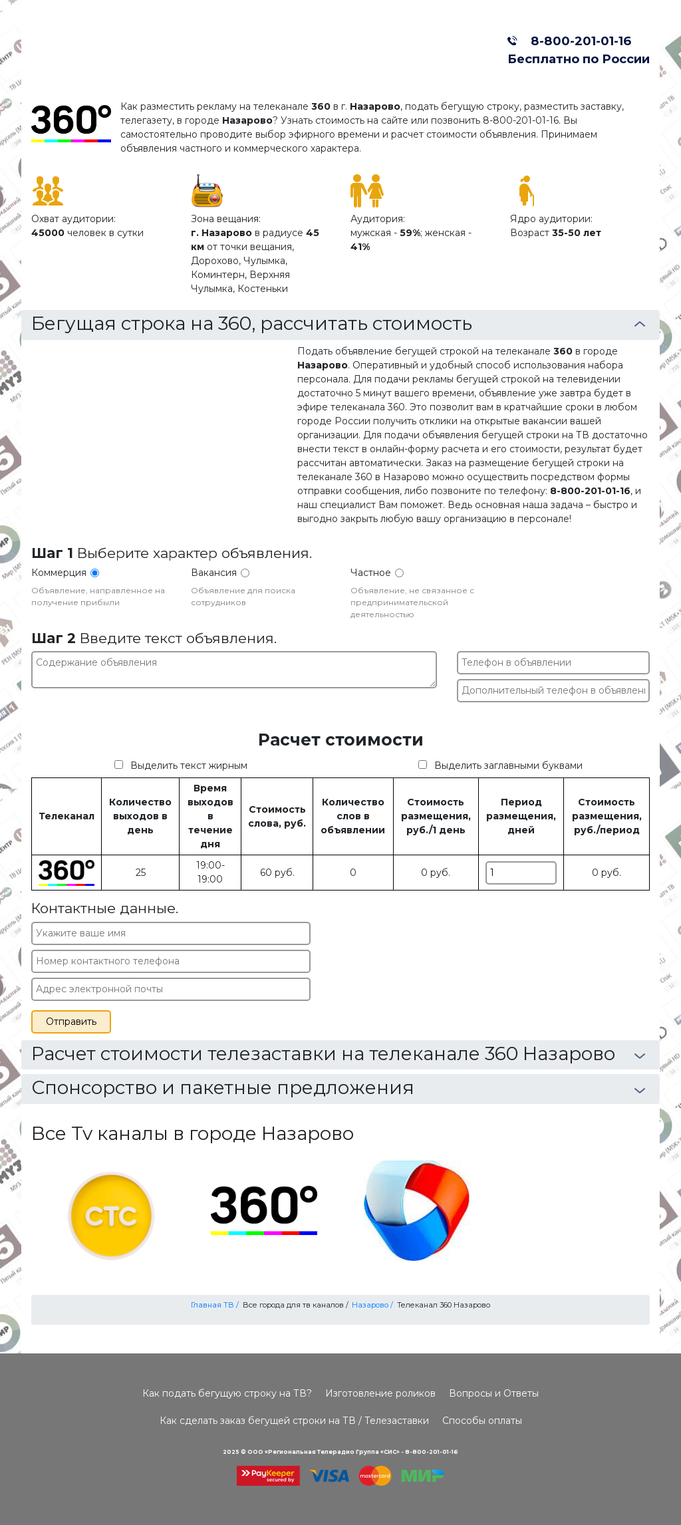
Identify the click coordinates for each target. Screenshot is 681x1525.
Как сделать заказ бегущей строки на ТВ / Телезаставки (294, 1421)
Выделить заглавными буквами (508, 765)
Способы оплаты (482, 1421)
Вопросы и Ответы (494, 1393)
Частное (370, 573)
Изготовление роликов (380, 1393)
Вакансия (214, 573)
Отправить (71, 1022)
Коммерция (58, 573)
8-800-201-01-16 (577, 41)
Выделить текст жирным (188, 765)
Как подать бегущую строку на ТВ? (227, 1393)
